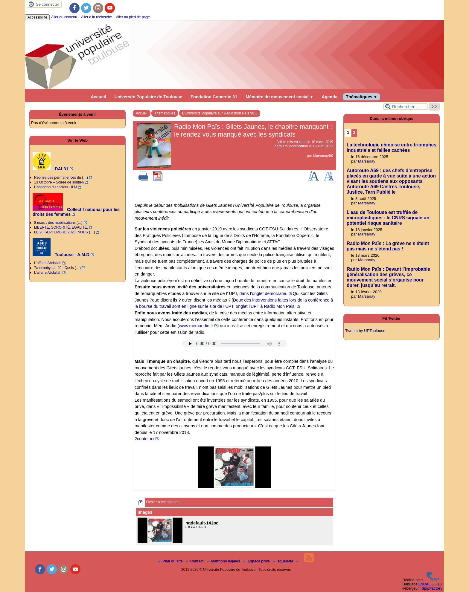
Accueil (98, 96)
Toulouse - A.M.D (61, 254)
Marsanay (321, 156)
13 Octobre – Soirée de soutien (59, 182)
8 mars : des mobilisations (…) (58, 223)
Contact (195, 561)
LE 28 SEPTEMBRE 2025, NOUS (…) (64, 232)
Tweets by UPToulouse (365, 330)
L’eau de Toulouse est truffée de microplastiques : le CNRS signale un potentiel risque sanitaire (388, 218)
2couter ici (144, 438)
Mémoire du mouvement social (279, 96)
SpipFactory (432, 588)
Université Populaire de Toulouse (148, 96)
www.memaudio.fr (196, 325)
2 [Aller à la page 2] (354, 132)
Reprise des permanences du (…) (61, 177)
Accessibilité (37, 17)
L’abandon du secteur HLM (55, 187)
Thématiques (361, 96)
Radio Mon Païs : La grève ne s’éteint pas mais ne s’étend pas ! (388, 246)
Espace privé (257, 561)
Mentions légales (224, 561)
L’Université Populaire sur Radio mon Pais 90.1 (219, 113)
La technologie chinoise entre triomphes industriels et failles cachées (391, 147)
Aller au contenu (64, 17)
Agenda (329, 96)
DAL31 (50, 168)
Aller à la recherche (96, 17)
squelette (283, 561)
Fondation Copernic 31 (214, 96)
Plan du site (171, 561)
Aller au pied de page (133, 17)
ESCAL (424, 584)
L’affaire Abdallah (47, 263)
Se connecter (47, 4)
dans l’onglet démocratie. (263, 293)
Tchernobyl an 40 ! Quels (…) (57, 268)
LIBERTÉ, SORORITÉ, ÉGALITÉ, (61, 227)
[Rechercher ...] (405, 106)
